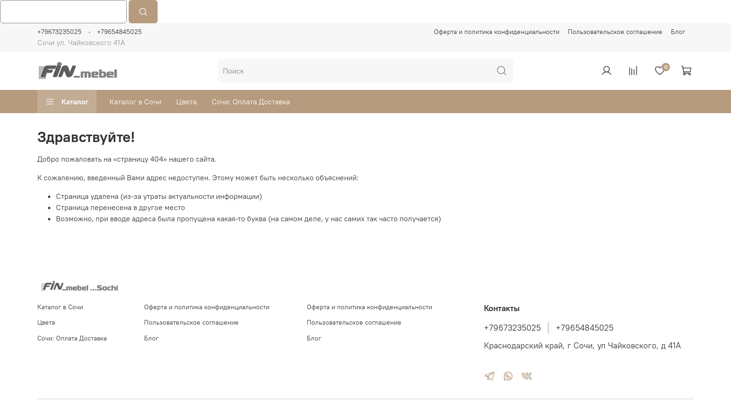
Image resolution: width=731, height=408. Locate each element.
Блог (678, 31)
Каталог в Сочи (135, 101)
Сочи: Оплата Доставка (251, 101)
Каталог (67, 101)
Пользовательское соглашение (615, 31)
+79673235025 (59, 31)
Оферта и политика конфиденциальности (496, 31)
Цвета (186, 101)
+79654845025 (119, 31)
